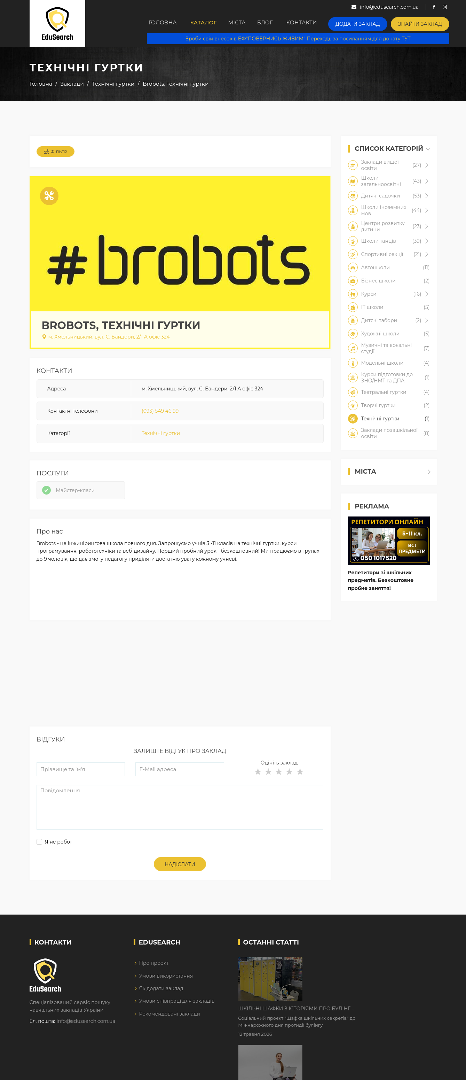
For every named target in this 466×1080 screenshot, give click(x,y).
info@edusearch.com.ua (86, 1029)
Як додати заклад (161, 996)
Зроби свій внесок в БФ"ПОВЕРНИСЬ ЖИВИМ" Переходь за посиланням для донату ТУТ (303, 38)
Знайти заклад (430, 22)
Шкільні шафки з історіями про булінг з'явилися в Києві (353, 970)
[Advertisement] (180, 686)
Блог (281, 23)
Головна (164, 23)
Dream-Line (422, 1069)
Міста (246, 23)
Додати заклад (374, 22)
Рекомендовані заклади (169, 1022)
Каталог (207, 23)
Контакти (321, 23)
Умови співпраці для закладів (176, 1009)
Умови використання (166, 984)
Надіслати (180, 872)
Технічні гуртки (161, 437)
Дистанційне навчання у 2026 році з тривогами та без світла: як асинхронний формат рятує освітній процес (359, 1014)
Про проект (153, 971)
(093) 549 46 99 (160, 414)
